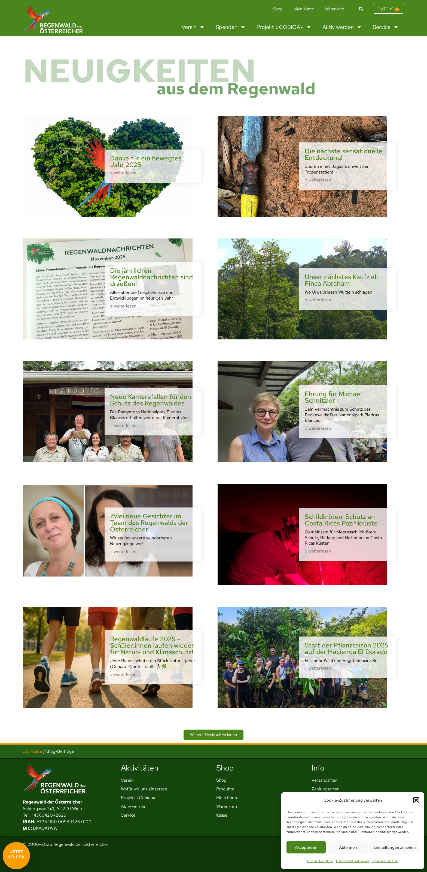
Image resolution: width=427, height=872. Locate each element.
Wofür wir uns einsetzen (144, 789)
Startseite (32, 751)
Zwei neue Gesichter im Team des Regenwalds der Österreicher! (149, 522)
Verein (193, 27)
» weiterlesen (123, 173)
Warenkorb (334, 9)
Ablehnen (348, 847)
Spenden (231, 27)
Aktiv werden (342, 27)
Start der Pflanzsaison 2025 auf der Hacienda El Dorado (346, 648)
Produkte (225, 789)
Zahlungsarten (326, 789)
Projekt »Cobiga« (138, 798)
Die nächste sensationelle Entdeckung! (343, 154)
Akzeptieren (306, 847)
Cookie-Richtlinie (320, 861)
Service (386, 27)
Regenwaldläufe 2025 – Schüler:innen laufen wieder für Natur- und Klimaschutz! (152, 645)
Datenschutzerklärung (352, 861)
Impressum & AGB (385, 861)
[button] (416, 800)
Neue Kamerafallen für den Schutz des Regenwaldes (150, 399)
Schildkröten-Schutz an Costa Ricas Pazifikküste (341, 519)
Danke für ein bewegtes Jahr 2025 (145, 161)
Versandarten (325, 780)
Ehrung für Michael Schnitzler (333, 397)
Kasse (221, 815)
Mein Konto (304, 9)
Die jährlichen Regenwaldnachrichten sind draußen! (151, 277)
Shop (278, 9)
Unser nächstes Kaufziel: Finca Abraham (341, 280)
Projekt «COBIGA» (284, 27)
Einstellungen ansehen (394, 847)
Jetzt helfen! (16, 854)
